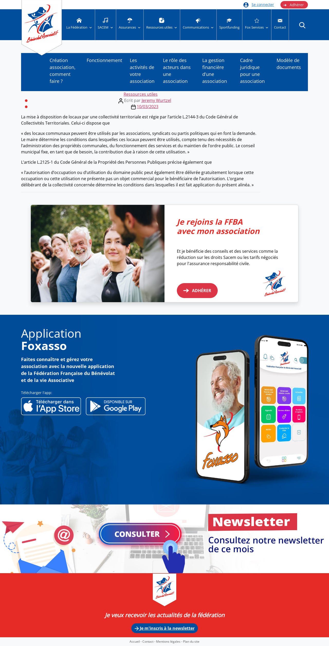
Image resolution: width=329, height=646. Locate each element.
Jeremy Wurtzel (156, 100)
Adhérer (293, 5)
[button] (302, 25)
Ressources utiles (141, 94)
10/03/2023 (147, 106)
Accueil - (136, 641)
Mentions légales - (169, 641)
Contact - (149, 641)
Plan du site (191, 641)
